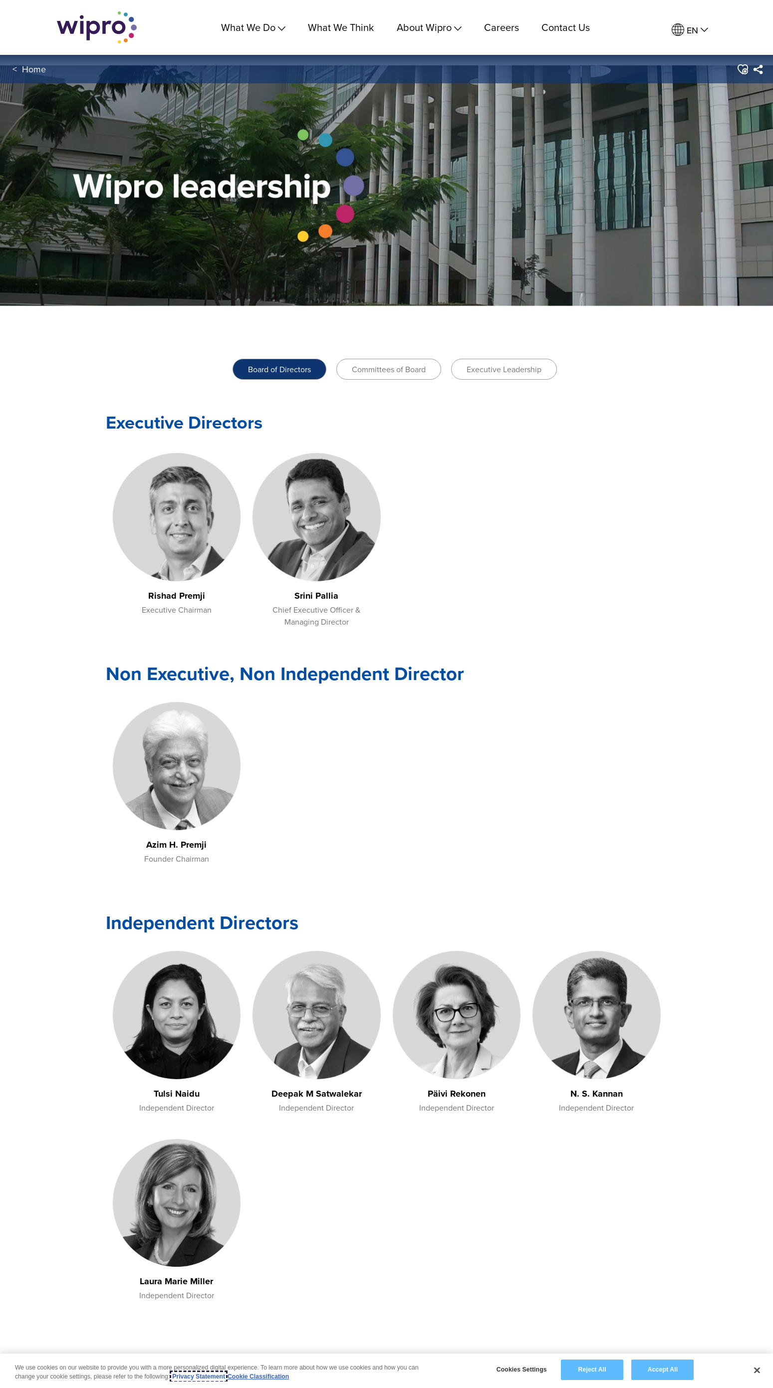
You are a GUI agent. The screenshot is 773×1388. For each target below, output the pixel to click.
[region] (386, 1371)
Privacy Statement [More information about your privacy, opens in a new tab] (198, 1376)
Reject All (592, 1369)
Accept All (663, 1369)
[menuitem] (690, 30)
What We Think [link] (341, 27)
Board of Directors (279, 369)
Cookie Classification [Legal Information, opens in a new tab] (258, 1376)
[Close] (757, 1370)
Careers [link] (501, 27)
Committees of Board (389, 369)
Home (34, 69)
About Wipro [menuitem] (429, 27)
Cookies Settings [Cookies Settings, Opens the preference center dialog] (522, 1369)
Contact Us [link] (565, 27)
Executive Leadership (504, 369)
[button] (742, 69)
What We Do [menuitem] (253, 27)
